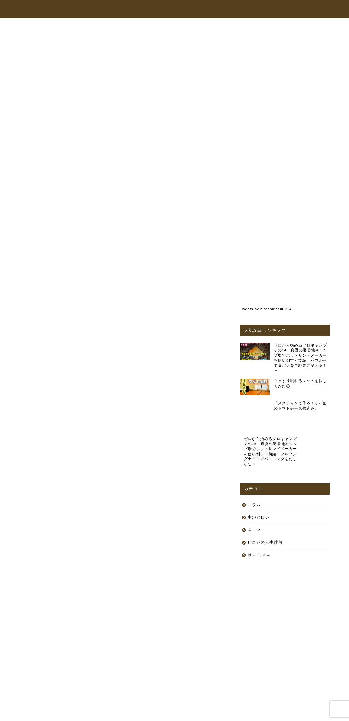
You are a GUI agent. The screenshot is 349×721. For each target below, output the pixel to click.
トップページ (137, 9)
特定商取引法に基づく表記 (84, 714)
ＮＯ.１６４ (259, 534)
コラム (260, 9)
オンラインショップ (223, 9)
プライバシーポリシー (39, 714)
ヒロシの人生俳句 (148, 257)
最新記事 (44, 257)
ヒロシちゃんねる (177, 9)
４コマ (254, 509)
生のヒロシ (201, 257)
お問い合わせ (290, 9)
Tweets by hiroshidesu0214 (266, 309)
